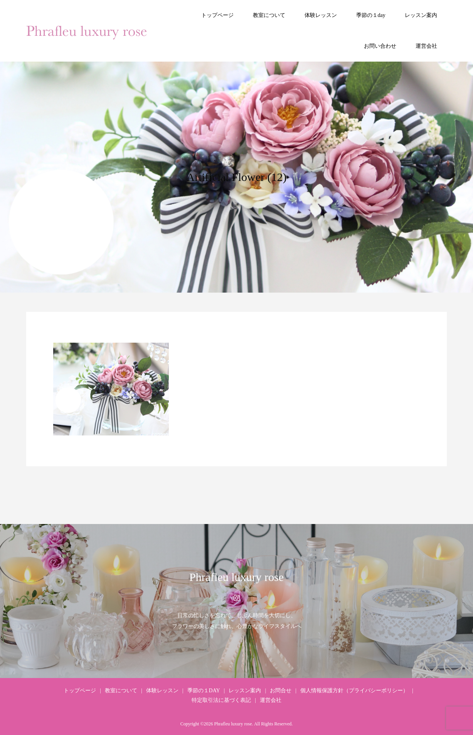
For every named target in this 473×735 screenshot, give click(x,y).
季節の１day (370, 15)
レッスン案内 (421, 15)
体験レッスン (321, 15)
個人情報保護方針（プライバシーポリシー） (354, 690)
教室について (269, 15)
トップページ (217, 15)
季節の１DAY (203, 690)
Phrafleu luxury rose (236, 577)
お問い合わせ (380, 46)
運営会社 (426, 46)
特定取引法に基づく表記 (221, 700)
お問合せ (280, 690)
